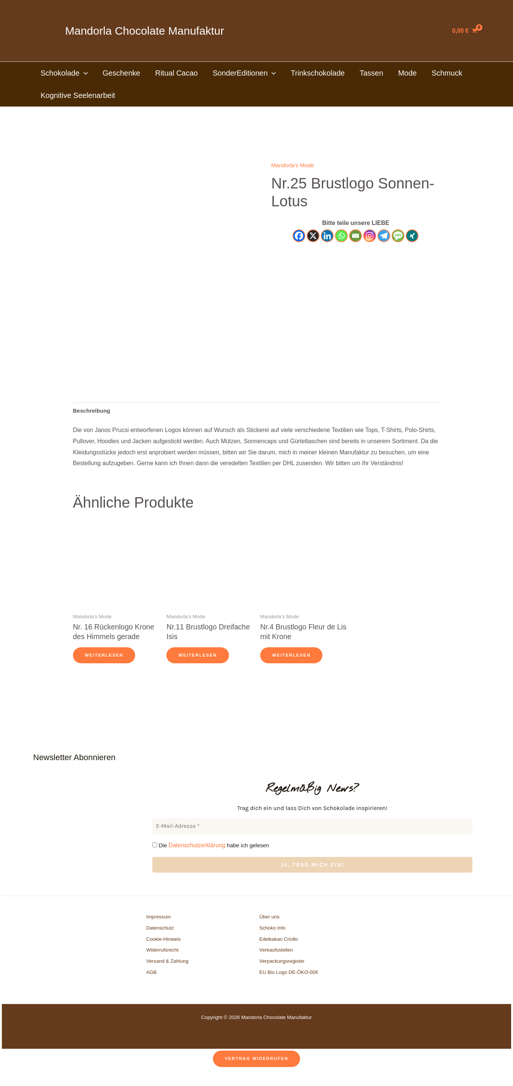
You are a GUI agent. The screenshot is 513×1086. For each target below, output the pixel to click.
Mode (407, 73)
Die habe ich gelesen (209, 858)
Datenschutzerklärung (196, 858)
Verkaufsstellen (276, 963)
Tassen (371, 73)
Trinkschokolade (318, 73)
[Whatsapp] (341, 235)
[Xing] (412, 235)
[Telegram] (383, 235)
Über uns (269, 930)
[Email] (355, 235)
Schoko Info (272, 941)
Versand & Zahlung (167, 974)
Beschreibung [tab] (93, 411)
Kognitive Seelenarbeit (78, 95)
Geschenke (121, 73)
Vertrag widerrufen (256, 1071)
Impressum (158, 930)
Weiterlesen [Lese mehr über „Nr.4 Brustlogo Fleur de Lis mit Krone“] (292, 658)
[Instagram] (369, 235)
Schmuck (446, 73)
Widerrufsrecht (162, 963)
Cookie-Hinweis (163, 952)
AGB (151, 985)
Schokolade (64, 73)
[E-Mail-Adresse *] (312, 840)
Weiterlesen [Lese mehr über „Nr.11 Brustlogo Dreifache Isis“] (198, 658)
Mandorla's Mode (293, 165)
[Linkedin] (327, 235)
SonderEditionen (244, 73)
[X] (313, 235)
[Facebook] (299, 235)
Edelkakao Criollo (278, 952)
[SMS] (398, 235)
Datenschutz (160, 941)
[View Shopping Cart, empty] (465, 31)
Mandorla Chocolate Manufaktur (144, 31)
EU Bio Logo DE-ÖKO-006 (289, 985)
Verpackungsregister (282, 974)
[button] (84, 73)
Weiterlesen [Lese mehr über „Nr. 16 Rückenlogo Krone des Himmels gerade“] (105, 668)
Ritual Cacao (176, 73)
